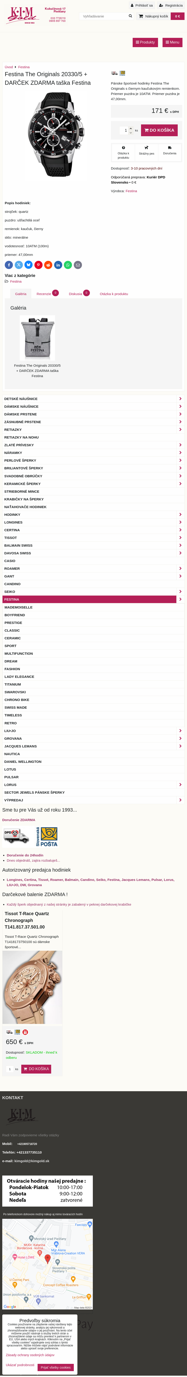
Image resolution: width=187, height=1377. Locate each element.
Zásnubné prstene (94, 422)
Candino (12, 584)
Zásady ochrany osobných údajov (30, 1355)
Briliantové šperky (94, 468)
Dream (11, 661)
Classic (12, 630)
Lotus (10, 769)
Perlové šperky (94, 460)
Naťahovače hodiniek (25, 507)
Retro (11, 723)
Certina (94, 530)
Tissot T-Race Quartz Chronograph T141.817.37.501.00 (27, 920)
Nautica (12, 754)
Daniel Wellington (22, 762)
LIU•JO (94, 731)
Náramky (94, 452)
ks (12, 1069)
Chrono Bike (17, 700)
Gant (94, 576)
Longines (94, 522)
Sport (11, 646)
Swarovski (15, 692)
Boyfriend (15, 615)
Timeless (13, 715)
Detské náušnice (94, 398)
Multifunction (19, 653)
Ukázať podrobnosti (20, 1365)
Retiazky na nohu (21, 437)
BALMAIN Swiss (94, 545)
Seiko (94, 591)
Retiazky (94, 429)
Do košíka (159, 130)
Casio (9, 561)
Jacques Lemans (94, 746)
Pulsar (11, 777)
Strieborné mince (21, 491)
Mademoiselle (19, 607)
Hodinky (94, 514)
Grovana (94, 738)
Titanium (13, 684)
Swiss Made (16, 707)
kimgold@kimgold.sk (31, 1161)
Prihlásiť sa (142, 5)
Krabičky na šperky (24, 499)
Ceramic (13, 638)
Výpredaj (94, 800)
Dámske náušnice (94, 406)
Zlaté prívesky (94, 445)
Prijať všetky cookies (56, 1367)
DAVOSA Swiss (94, 553)
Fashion (12, 669)
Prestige (13, 623)
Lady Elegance (19, 677)
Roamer (94, 568)
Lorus (94, 784)
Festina (16, 281)
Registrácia (171, 5)
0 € (177, 16)
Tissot (94, 537)
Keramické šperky (94, 483)
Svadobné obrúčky (94, 476)
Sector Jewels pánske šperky (34, 792)
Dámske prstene (94, 414)
